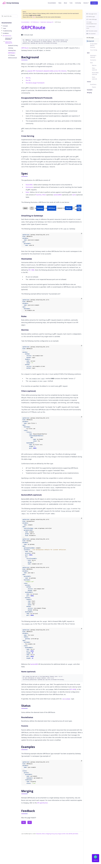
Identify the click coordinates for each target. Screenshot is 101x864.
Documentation (25, 22)
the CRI (28, 80)
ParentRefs (29, 185)
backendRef (34, 664)
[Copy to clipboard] (81, 233)
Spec (88, 53)
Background (90, 41)
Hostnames (93, 60)
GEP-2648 (72, 689)
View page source (91, 14)
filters (44, 195)
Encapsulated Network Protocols (93, 45)
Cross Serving (93, 50)
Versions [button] (85, 3)
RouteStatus (93, 84)
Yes (24, 822)
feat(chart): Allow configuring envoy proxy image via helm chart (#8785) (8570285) (57, 833)
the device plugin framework (35, 83)
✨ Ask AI (94, 3)
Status (89, 81)
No (30, 822)
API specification (42, 803)
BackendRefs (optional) (95, 73)
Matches (94, 65)
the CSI (28, 78)
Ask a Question (91, 33)
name (74, 195)
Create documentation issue (91, 22)
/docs (34, 17)
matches (39, 195)
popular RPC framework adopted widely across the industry (47, 71)
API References (35, 22)
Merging (89, 92)
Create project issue (90, 27)
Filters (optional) (94, 69)
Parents (94, 87)
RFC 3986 (31, 270)
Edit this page (90, 16)
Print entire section (91, 31)
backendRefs (58, 195)
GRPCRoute (24, 48)
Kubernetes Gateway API (46, 22)
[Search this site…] (9, 16)
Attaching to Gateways (93, 56)
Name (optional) (94, 78)
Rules (91, 62)
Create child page (91, 19)
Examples (89, 90)
